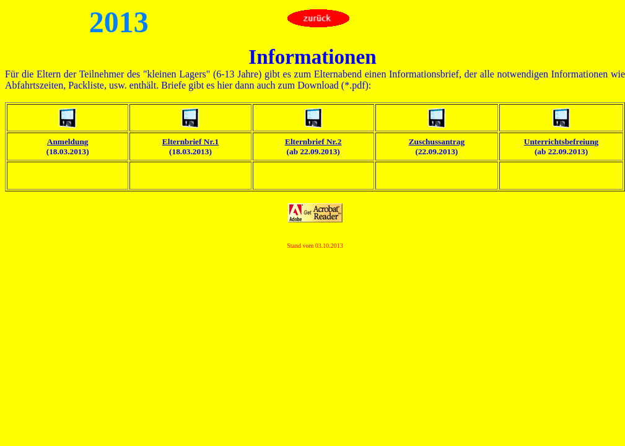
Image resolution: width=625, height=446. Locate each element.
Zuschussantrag (437, 141)
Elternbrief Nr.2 (313, 141)
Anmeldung (68, 141)
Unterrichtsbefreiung (561, 141)
